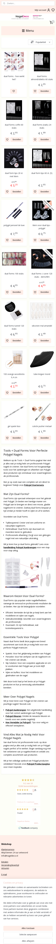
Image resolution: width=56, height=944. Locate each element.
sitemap (40, 939)
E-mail (4, 874)
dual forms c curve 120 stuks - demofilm (42, 275)
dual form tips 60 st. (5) (41, 173)
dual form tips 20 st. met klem (14, 175)
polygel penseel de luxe (14, 225)
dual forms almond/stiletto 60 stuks (42, 78)
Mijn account (42, 10)
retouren (5, 868)
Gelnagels (5, 917)
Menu (28, 31)
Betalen (4, 862)
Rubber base (7, 920)
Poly (3, 908)
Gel (2, 911)
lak (5, 911)
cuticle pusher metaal (42, 426)
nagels (9, 904)
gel (6, 908)
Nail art (4, 914)
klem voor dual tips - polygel (42, 227)
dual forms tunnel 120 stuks (14, 327)
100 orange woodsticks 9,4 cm (14, 375)
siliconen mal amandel (42, 325)
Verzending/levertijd (10, 865)
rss (46, 939)
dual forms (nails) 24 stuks (42, 126)
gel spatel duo (14, 426)
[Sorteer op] (40, 42)
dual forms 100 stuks (14, 273)
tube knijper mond (42, 374)
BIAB (3, 904)
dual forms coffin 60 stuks (14, 126)
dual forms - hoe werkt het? (14, 78)
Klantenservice (7, 849)
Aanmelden (8, 898)
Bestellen (44, 91)
